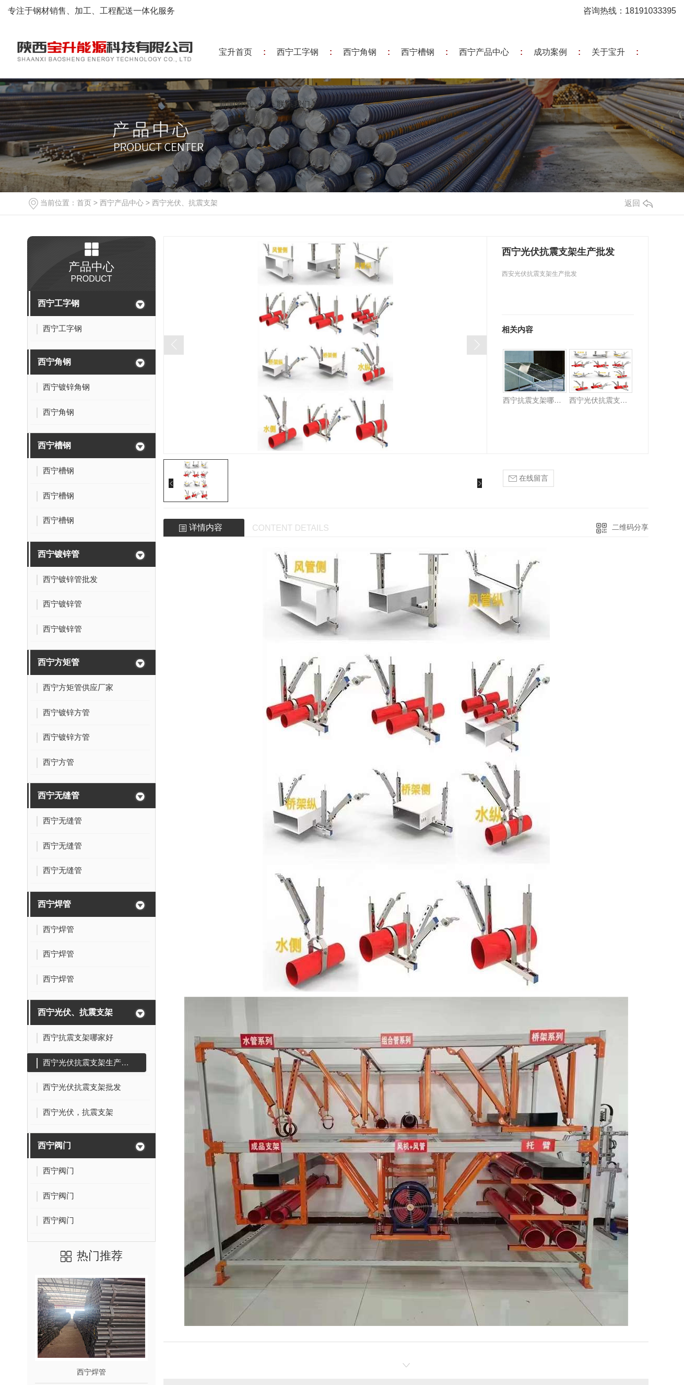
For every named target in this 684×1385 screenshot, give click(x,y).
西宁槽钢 (417, 52)
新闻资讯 (235, 104)
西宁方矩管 (58, 662)
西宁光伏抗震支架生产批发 (600, 400)
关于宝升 (608, 52)
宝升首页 (235, 52)
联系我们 (293, 104)
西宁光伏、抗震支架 (185, 203)
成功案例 (550, 52)
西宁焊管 (54, 904)
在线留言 (528, 478)
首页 (84, 203)
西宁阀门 (54, 1145)
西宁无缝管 (58, 795)
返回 (638, 203)
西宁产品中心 (484, 52)
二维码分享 (630, 527)
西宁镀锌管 (58, 554)
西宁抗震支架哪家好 (534, 400)
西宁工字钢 (298, 52)
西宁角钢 (359, 52)
